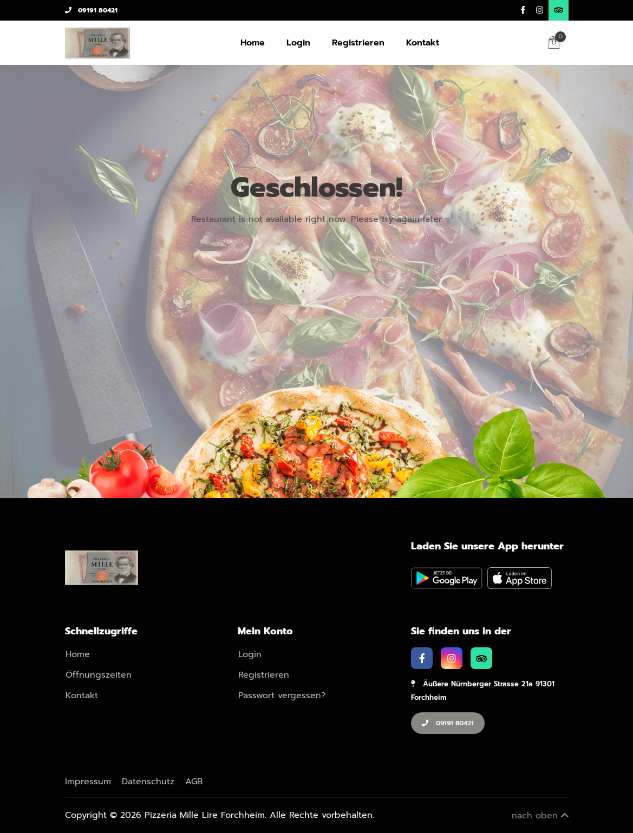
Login (298, 42)
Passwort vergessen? (281, 695)
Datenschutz (148, 781)
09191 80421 (91, 10)
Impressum (88, 781)
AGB (194, 781)
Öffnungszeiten (99, 674)
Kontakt (422, 42)
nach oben (540, 815)
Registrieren (358, 42)
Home (252, 42)
